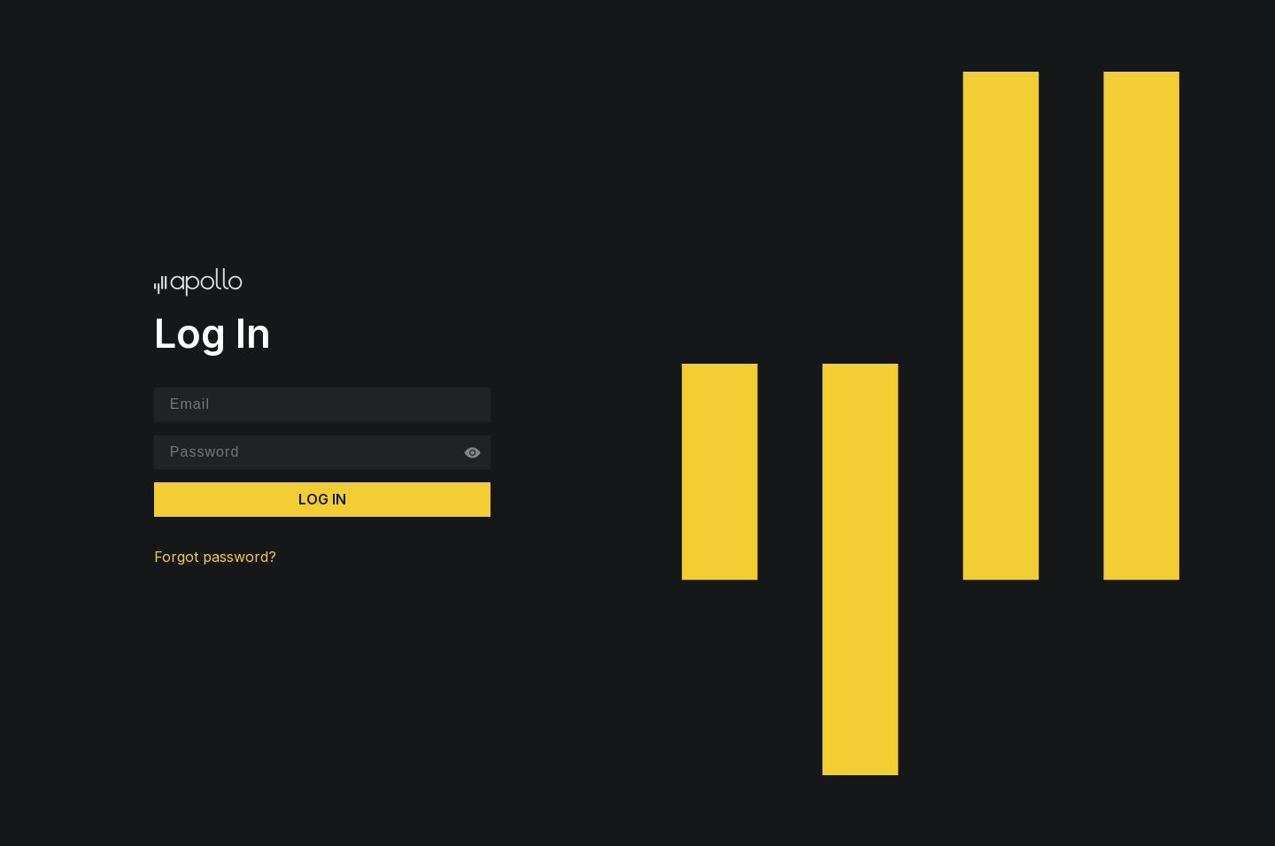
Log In (322, 499)
